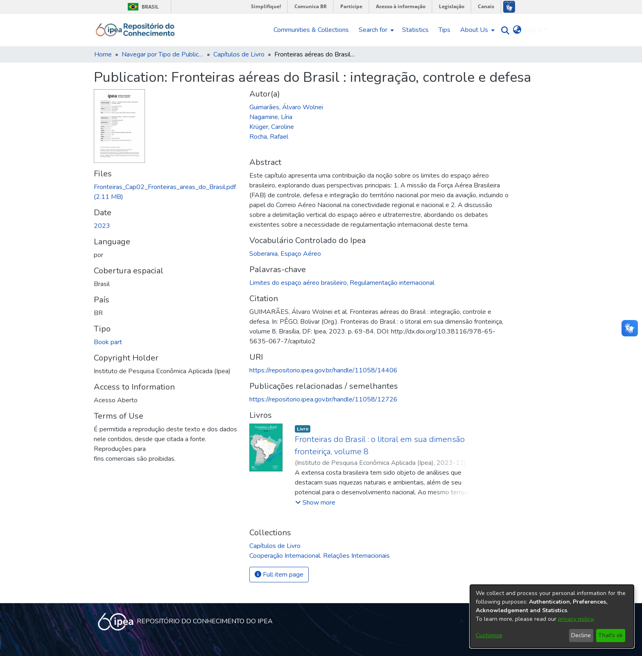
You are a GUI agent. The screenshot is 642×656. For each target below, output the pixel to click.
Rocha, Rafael (268, 136)
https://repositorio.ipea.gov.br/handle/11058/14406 (323, 370)
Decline (581, 635)
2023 (102, 225)
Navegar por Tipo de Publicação (162, 54)
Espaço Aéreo (300, 253)
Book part (108, 342)
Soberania (263, 253)
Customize (489, 635)
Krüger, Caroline (271, 126)
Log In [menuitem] (534, 29)
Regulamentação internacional (392, 282)
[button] (315, 502)
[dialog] (552, 616)
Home (103, 54)
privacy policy (575, 619)
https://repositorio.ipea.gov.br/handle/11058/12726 (323, 399)
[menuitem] (375, 30)
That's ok (610, 635)
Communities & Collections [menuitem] (311, 29)
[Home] (135, 30)
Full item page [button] (279, 574)
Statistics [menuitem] (415, 29)
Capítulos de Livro (238, 54)
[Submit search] (503, 30)
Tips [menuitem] (444, 29)
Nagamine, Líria (270, 117)
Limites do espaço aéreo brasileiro (298, 282)
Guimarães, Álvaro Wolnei (286, 107)
